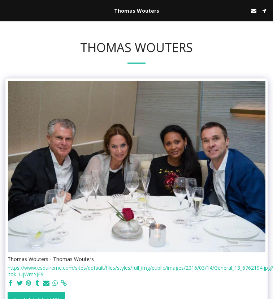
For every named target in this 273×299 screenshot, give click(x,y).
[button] (8, 10)
